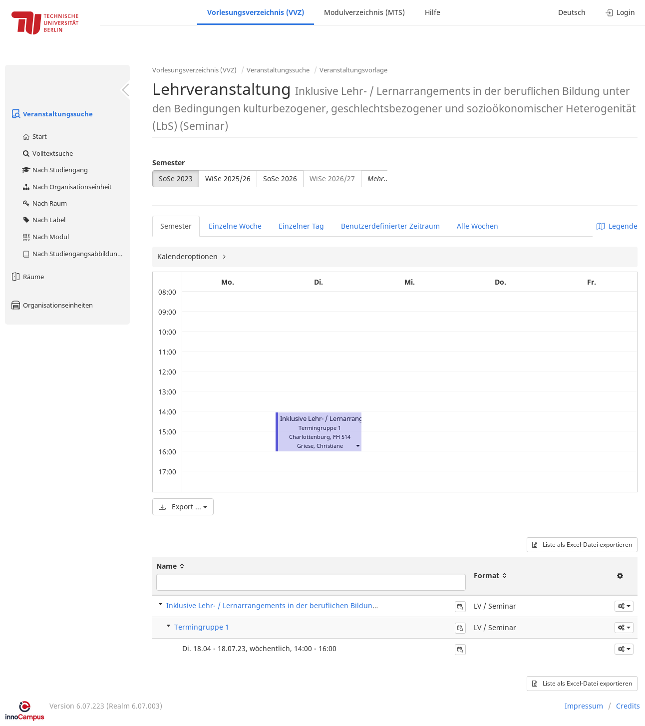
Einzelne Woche (235, 226)
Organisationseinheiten (51, 305)
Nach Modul (45, 236)
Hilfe (432, 12)
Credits (628, 706)
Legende (617, 226)
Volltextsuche (47, 153)
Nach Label (43, 219)
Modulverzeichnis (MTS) (364, 12)
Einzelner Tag (301, 226)
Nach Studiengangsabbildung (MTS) (75, 253)
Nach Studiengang (54, 169)
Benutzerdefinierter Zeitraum (390, 226)
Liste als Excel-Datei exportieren (582, 544)
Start (34, 136)
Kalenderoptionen (188, 256)
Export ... (183, 506)
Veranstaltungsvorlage (353, 69)
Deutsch (572, 12)
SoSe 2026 (280, 178)
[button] (357, 445)
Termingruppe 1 (201, 627)
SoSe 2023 (176, 178)
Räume (27, 276)
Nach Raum (44, 203)
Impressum (584, 706)
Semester (168, 162)
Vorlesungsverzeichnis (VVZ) (255, 12)
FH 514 (341, 436)
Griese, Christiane (320, 445)
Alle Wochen (477, 226)
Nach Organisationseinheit (66, 186)
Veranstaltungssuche (51, 113)
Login (620, 12)
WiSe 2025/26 (228, 178)
